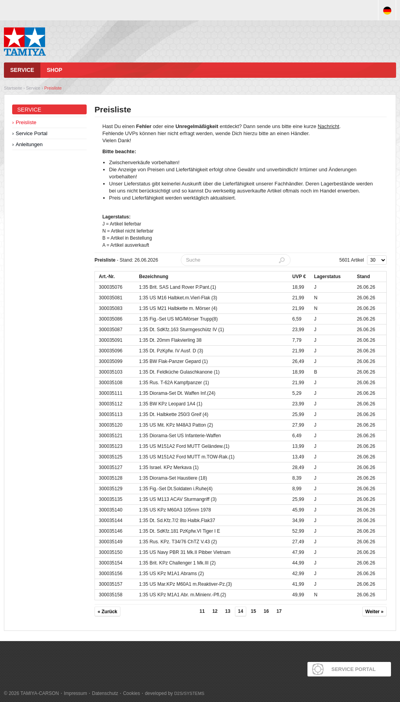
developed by (174, 693)
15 (253, 611)
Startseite (13, 88)
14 (240, 611)
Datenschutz (105, 693)
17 (279, 611)
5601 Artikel (351, 260)
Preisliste (53, 88)
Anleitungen (29, 144)
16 (266, 611)
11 (202, 611)
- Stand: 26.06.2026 (126, 260)
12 (214, 611)
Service (22, 70)
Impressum (75, 693)
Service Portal (31, 133)
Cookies (131, 693)
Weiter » (374, 611)
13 (227, 611)
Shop (54, 70)
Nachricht (328, 126)
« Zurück (107, 611)
